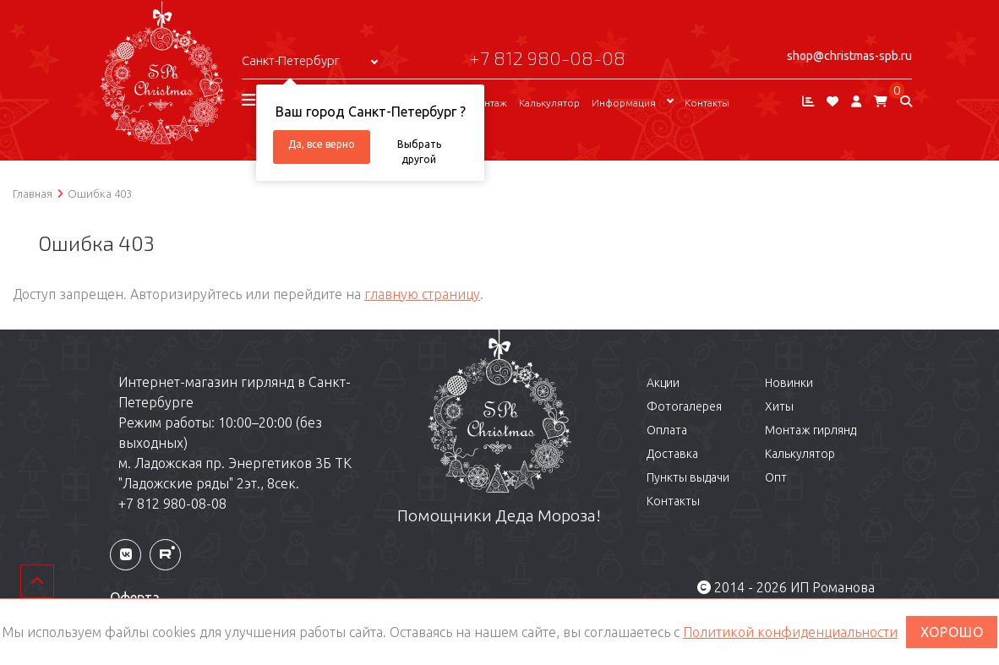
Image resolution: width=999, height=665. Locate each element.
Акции (663, 383)
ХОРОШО (952, 632)
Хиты (779, 406)
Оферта (135, 597)
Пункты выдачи (688, 477)
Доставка (672, 454)
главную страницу (422, 294)
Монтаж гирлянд (810, 430)
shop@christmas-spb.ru (849, 56)
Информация (624, 102)
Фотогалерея (684, 406)
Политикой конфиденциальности (790, 632)
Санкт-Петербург (291, 60)
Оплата (667, 430)
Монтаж (488, 102)
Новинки (789, 383)
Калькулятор (549, 102)
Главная (32, 193)
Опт (776, 477)
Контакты (707, 102)
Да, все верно (321, 144)
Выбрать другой (419, 151)
